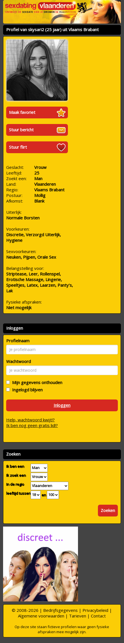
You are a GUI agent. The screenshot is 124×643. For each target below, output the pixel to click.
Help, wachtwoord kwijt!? (30, 419)
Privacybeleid (95, 610)
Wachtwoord (18, 361)
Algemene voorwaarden (41, 616)
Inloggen (62, 405)
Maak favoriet (22, 112)
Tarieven (77, 616)
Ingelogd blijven (26, 389)
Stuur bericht (21, 129)
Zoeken (108, 510)
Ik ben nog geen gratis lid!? (32, 425)
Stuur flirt (18, 147)
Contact (98, 616)
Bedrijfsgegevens (60, 610)
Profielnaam (17, 340)
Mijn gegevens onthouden (36, 382)
